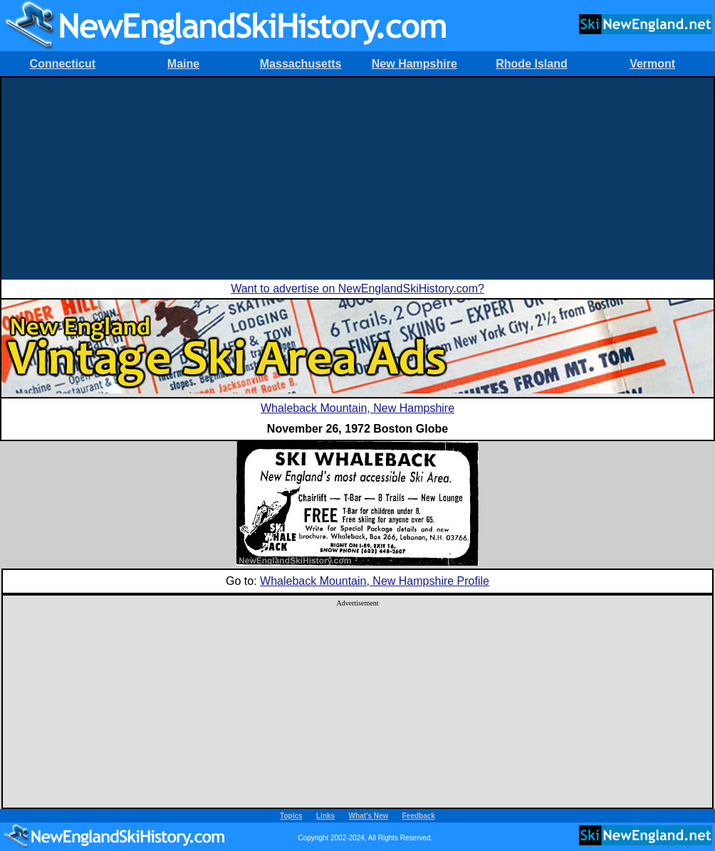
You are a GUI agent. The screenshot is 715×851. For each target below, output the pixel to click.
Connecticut (62, 64)
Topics (291, 816)
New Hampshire (414, 64)
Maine (183, 64)
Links (325, 816)
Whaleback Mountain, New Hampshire (357, 408)
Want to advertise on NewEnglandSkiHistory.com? (357, 288)
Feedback (418, 816)
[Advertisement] (357, 177)
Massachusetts (301, 64)
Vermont (652, 64)
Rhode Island (531, 64)
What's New (369, 816)
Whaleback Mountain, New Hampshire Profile (374, 581)
